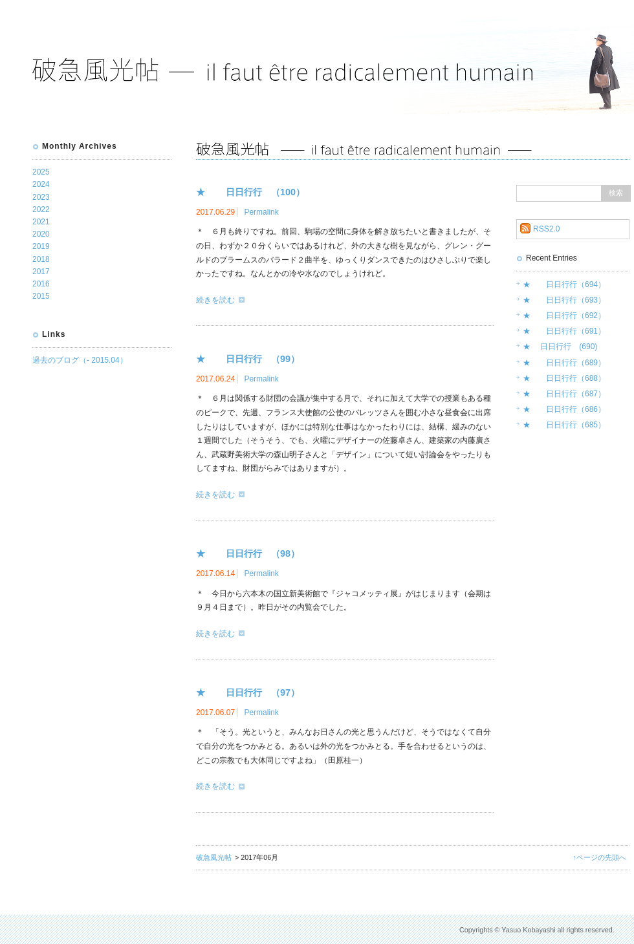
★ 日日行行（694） (564, 284)
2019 (41, 246)
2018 (41, 259)
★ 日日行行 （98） (248, 553)
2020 (41, 234)
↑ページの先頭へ (599, 857)
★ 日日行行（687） (564, 393)
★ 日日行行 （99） (248, 359)
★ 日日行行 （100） (250, 192)
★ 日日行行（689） (564, 362)
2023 (41, 197)
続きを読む (215, 300)
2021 (41, 221)
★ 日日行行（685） (564, 424)
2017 (41, 271)
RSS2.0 (546, 228)
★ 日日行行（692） (564, 315)
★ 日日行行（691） (564, 331)
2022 (41, 209)
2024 (41, 184)
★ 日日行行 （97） (248, 692)
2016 (41, 283)
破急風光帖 (214, 857)
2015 (41, 296)
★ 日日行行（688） (564, 378)
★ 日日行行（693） (564, 300)
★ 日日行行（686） (564, 409)
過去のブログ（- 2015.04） (79, 360)
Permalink (261, 212)
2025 (41, 172)
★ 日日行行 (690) (560, 346)
